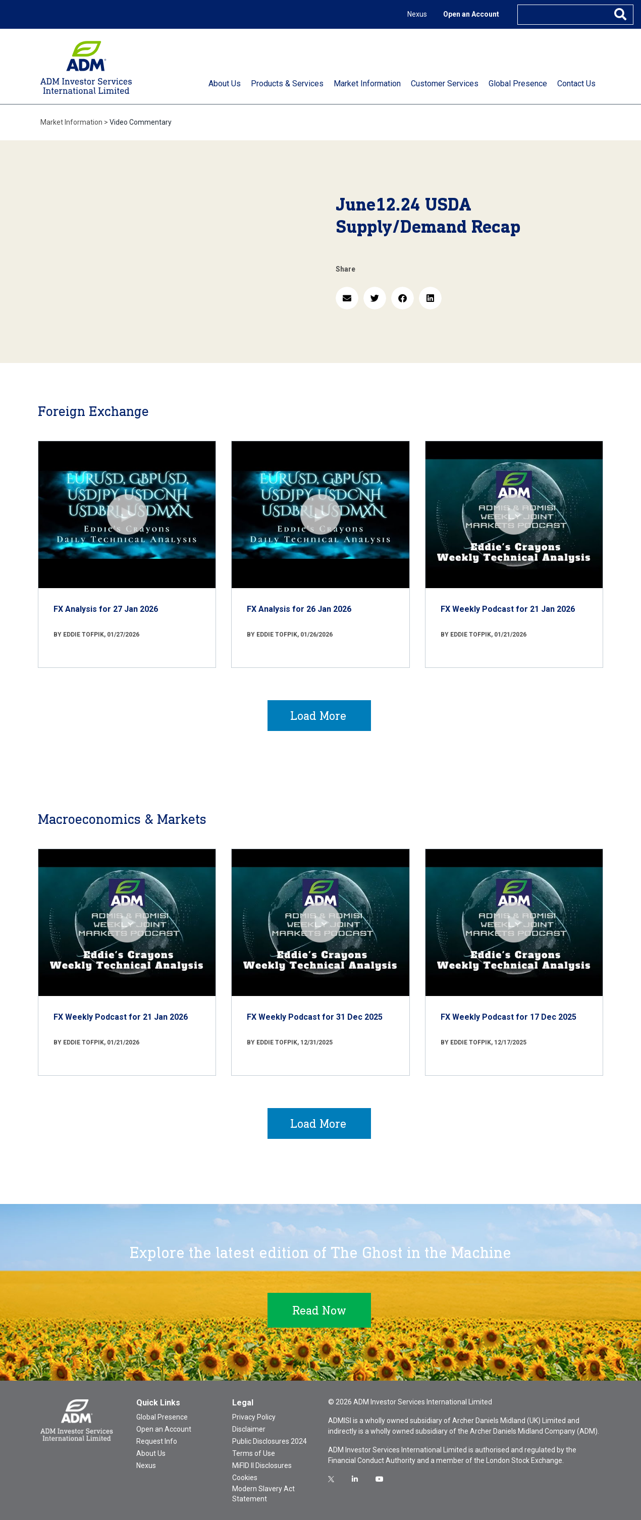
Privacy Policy (254, 1417)
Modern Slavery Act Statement (263, 1494)
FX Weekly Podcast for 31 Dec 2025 (315, 1017)
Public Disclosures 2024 (269, 1441)
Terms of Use (253, 1453)
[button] (347, 298)
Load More (318, 715)
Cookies (244, 1478)
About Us (151, 1453)
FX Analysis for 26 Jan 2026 (299, 609)
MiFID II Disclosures (262, 1465)
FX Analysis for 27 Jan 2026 (106, 609)
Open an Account (471, 14)
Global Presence (162, 1417)
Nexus (417, 14)
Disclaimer (248, 1429)
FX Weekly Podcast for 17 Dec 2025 (508, 1017)
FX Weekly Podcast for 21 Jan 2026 (508, 609)
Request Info (156, 1441)
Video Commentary (141, 122)
